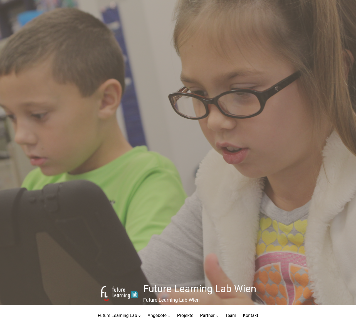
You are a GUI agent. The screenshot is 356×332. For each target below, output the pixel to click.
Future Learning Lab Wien (199, 289)
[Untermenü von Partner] (217, 315)
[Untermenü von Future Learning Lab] (139, 315)
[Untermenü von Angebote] (169, 315)
